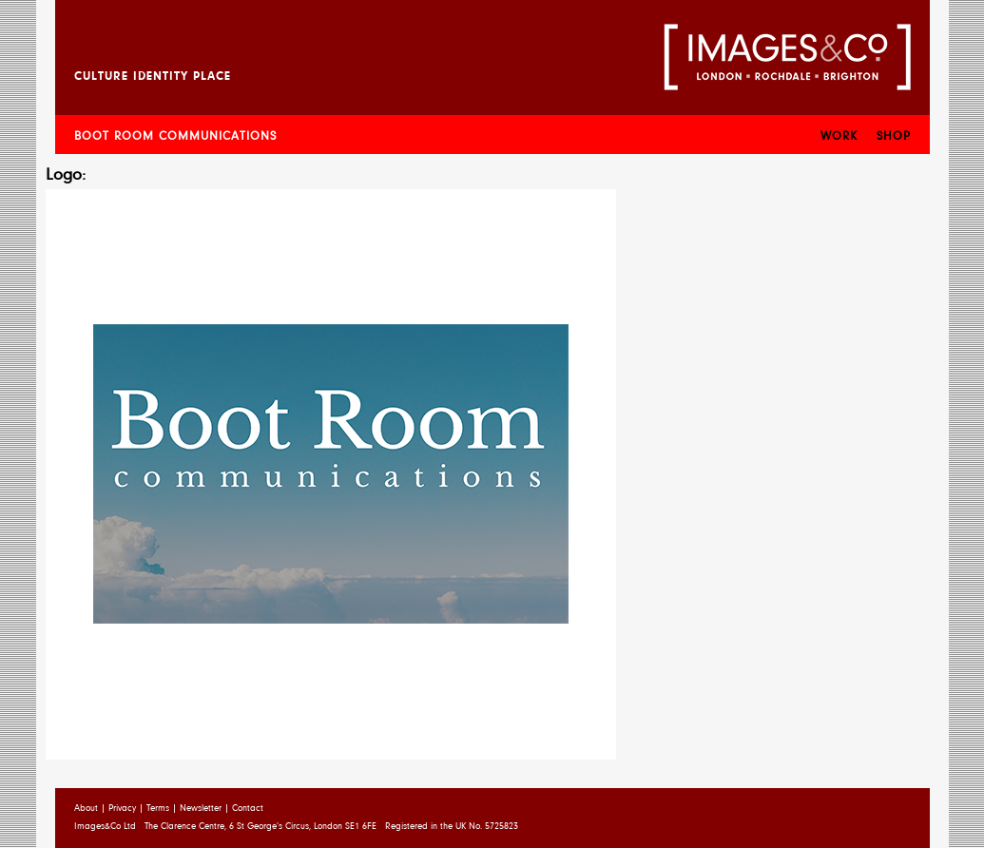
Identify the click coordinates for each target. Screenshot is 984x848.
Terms (157, 809)
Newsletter (201, 809)
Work (839, 136)
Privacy (122, 809)
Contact (247, 809)
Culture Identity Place (152, 76)
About (86, 809)
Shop (894, 136)
